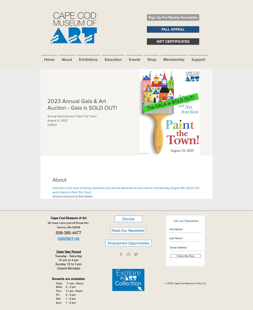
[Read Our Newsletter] (128, 230)
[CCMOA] (121, 254)
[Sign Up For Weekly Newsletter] (173, 17)
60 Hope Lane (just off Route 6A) (68, 223)
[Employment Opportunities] (129, 243)
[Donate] (128, 219)
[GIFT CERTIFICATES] (173, 41)
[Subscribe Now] (185, 256)
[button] (66, 58)
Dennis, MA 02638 (68, 227)
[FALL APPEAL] (173, 29)
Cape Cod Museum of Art (68, 218)
